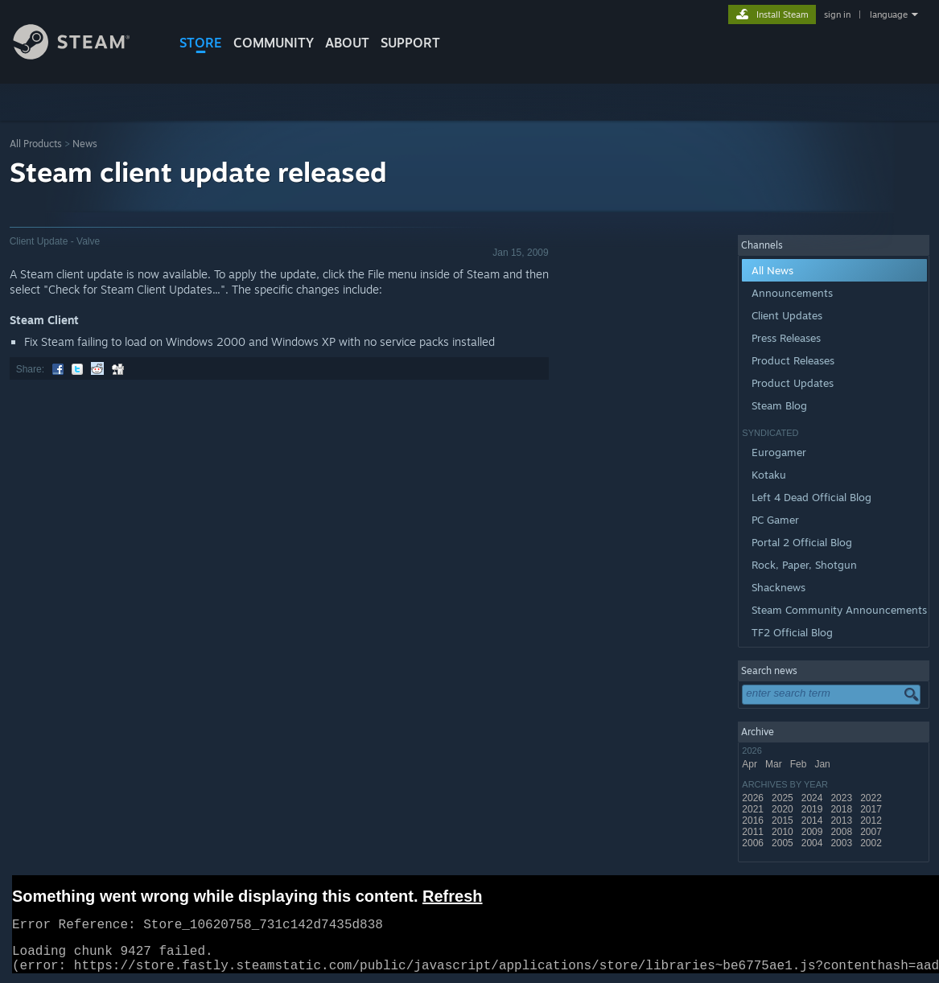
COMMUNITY (273, 43)
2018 (842, 809)
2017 (872, 809)
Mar (775, 764)
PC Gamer (775, 519)
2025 (784, 798)
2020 (784, 809)
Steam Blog (779, 405)
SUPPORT (410, 43)
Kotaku (769, 474)
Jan (823, 764)
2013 (842, 820)
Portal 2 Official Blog (802, 542)
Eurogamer (779, 452)
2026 (754, 798)
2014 (813, 820)
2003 (842, 843)
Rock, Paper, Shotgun (804, 564)
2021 (754, 809)
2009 (813, 831)
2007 (872, 831)
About (347, 43)
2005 (784, 843)
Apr (751, 764)
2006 (754, 843)
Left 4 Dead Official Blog (811, 497)
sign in (837, 14)
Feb (799, 764)
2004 (813, 843)
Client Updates (787, 315)
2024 (813, 798)
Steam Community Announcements (839, 609)
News (84, 144)
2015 (784, 820)
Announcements (792, 292)
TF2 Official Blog (792, 632)
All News (772, 270)
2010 (784, 831)
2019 (813, 809)
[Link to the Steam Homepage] (83, 55)
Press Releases (786, 337)
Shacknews (778, 587)
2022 (872, 798)
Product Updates (793, 382)
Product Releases (793, 360)
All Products (36, 144)
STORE (200, 43)
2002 (872, 843)
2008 (842, 831)
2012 (872, 820)
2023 (842, 798)
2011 (754, 831)
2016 (754, 820)
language (889, 14)
